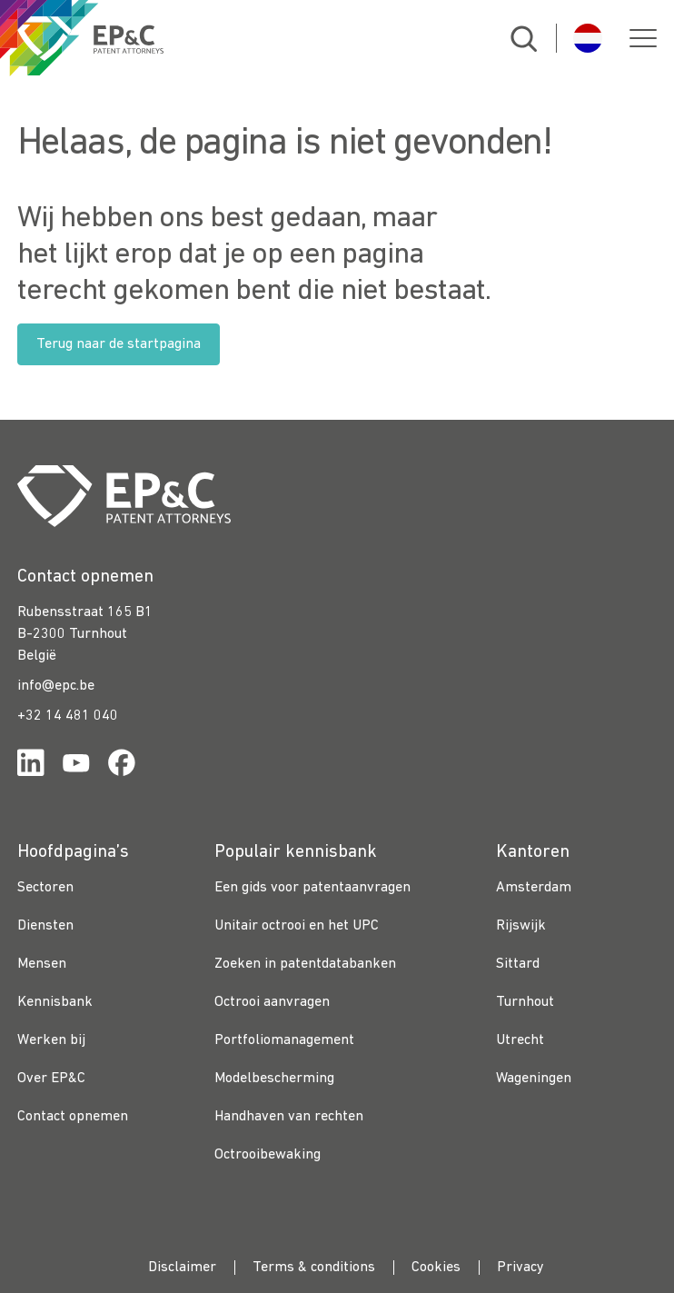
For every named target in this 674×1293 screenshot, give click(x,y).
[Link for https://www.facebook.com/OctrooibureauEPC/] (121, 766)
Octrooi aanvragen (272, 1002)
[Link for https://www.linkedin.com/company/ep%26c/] (31, 766)
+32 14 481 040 (67, 716)
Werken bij (51, 1040)
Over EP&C (51, 1078)
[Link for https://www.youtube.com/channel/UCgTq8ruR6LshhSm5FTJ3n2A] (76, 766)
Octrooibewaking (267, 1155)
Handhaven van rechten (288, 1116)
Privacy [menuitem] (520, 1267)
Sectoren (45, 887)
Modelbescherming (274, 1078)
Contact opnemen (72, 1116)
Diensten (45, 926)
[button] (643, 38)
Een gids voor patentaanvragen (312, 887)
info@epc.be (55, 686)
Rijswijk (521, 926)
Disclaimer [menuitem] (182, 1267)
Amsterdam (533, 887)
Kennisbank (55, 1002)
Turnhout (525, 1002)
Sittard (518, 964)
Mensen (41, 964)
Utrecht (520, 1040)
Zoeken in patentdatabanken (305, 964)
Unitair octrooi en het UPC (296, 926)
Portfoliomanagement (284, 1040)
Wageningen (533, 1078)
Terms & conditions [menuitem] (314, 1267)
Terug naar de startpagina (118, 344)
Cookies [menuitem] (436, 1267)
